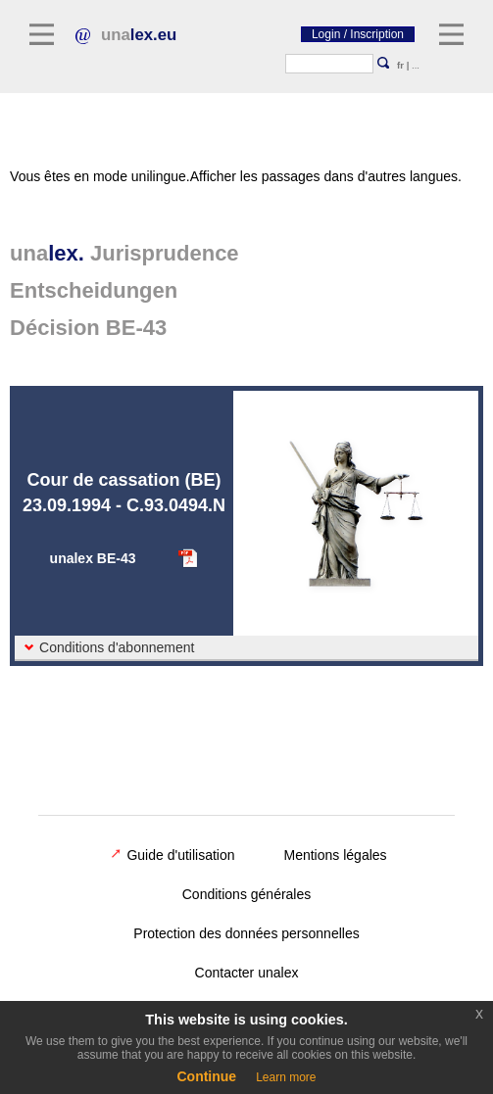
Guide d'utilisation (172, 855)
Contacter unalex (247, 972)
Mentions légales (335, 855)
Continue (206, 1076)
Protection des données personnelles (246, 933)
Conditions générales (247, 894)
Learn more (286, 1077)
